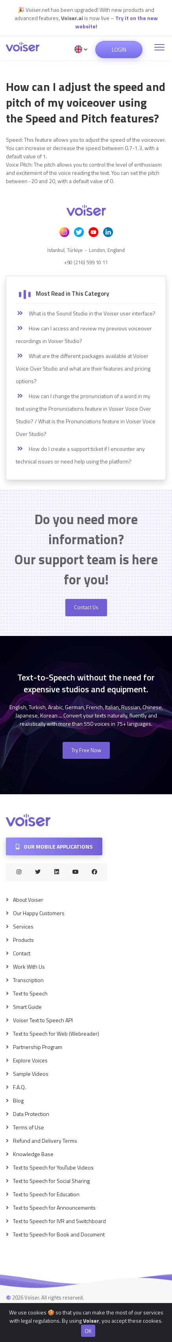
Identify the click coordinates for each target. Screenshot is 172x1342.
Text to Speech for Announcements (54, 1207)
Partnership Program (37, 1047)
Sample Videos (30, 1074)
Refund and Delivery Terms (45, 1140)
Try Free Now (86, 750)
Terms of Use (28, 1127)
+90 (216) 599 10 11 (86, 262)
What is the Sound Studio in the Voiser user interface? (85, 313)
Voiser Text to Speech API (43, 1020)
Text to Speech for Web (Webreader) (56, 1033)
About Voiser (28, 899)
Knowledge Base (33, 1154)
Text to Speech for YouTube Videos (53, 1167)
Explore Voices (30, 1060)
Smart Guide (27, 1007)
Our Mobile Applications (54, 846)
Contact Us (86, 607)
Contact (21, 953)
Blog (18, 1100)
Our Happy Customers (39, 913)
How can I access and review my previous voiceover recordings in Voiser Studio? (84, 334)
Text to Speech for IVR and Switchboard (59, 1221)
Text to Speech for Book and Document (59, 1234)
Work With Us (29, 966)
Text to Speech (30, 993)
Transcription (28, 980)
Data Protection (31, 1114)
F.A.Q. (19, 1087)
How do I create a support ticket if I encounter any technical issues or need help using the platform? (80, 455)
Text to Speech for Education (46, 1194)
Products (23, 940)
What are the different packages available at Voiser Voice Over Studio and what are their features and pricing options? (83, 368)
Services (23, 926)
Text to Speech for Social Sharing (51, 1181)
